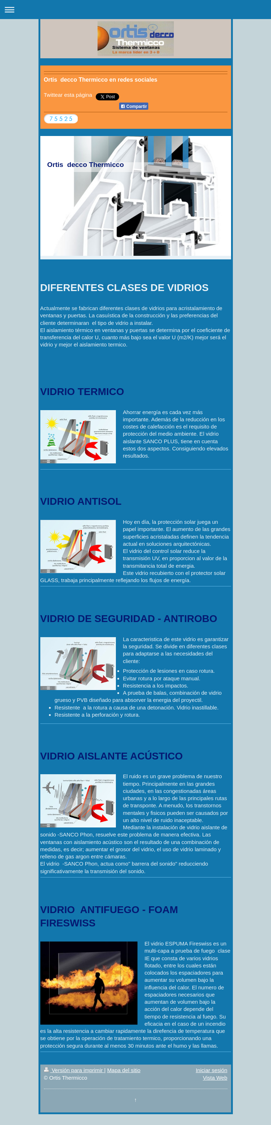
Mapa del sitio (124, 1070)
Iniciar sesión (211, 1070)
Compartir (134, 106)
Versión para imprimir (74, 1070)
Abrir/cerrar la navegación (135, 9)
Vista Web (215, 1078)
